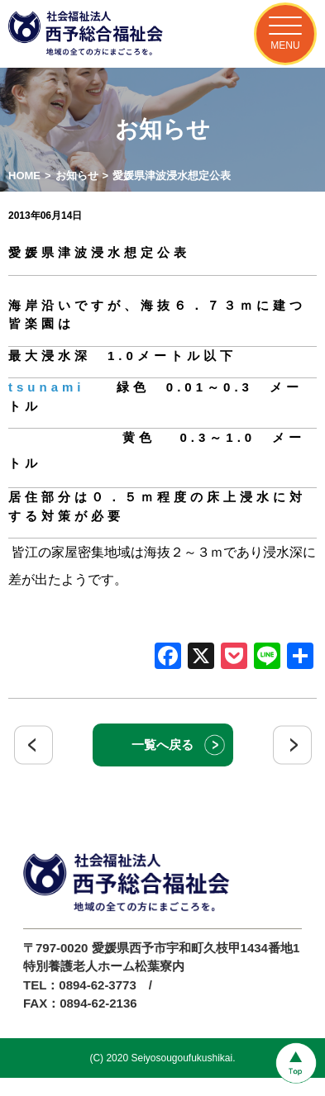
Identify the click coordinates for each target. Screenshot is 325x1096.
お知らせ (76, 175)
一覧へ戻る (162, 745)
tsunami (46, 387)
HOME (24, 175)
